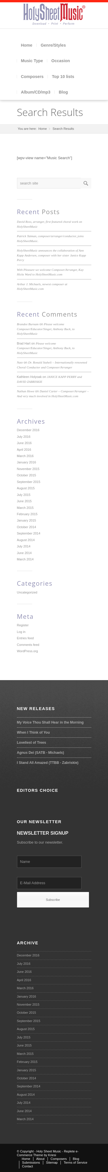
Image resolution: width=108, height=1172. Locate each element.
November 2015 (28, 469)
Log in (21, 631)
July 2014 (24, 546)
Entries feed (25, 638)
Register (23, 625)
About (40, 1158)
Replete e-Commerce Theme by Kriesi (48, 1153)
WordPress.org (27, 651)
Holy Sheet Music (49, 1151)
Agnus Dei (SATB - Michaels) (40, 753)
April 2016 (24, 449)
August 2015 (26, 488)
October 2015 (26, 475)
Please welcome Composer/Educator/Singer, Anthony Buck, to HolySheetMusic (46, 328)
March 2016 (25, 456)
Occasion (60, 60)
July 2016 (24, 436)
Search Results (50, 112)
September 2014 (28, 533)
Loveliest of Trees (31, 743)
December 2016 (28, 430)
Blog (63, 92)
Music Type (32, 60)
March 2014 (25, 559)
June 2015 (24, 501)
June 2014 (24, 553)
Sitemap (52, 1162)
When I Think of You (33, 732)
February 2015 (27, 514)
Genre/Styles (53, 45)
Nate (20, 362)
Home (27, 45)
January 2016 (26, 462)
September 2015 (28, 482)
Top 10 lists (63, 76)
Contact (27, 1166)
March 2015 (25, 507)
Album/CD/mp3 (35, 92)
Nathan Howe (26, 391)
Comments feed (28, 644)
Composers (32, 76)
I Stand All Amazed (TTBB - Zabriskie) (48, 763)
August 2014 (26, 540)
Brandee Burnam (28, 324)
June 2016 (24, 443)
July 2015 (24, 494)
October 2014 (26, 527)
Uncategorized (27, 592)
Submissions (31, 1162)
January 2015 (26, 520)
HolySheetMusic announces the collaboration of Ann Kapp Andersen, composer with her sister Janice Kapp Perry (51, 255)
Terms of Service (75, 1162)
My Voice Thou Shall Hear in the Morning (50, 722)
